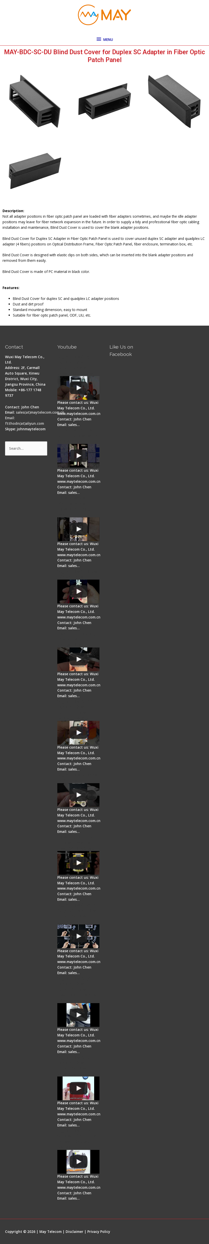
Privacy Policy (98, 1231)
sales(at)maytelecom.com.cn (40, 412)
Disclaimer (74, 1231)
